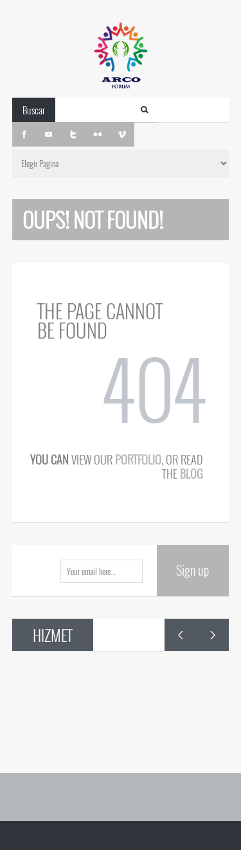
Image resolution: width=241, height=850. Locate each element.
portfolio (138, 459)
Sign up (193, 570)
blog (191, 473)
